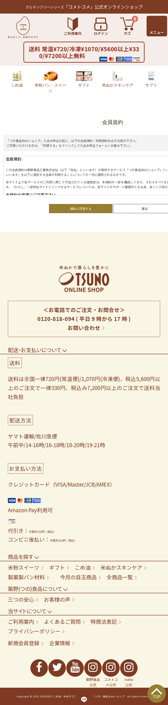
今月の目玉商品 (78, 577)
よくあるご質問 (62, 621)
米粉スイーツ (23, 567)
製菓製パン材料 (26, 577)
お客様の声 (57, 599)
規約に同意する (80, 208)
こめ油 (17, 79)
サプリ (151, 79)
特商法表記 (104, 621)
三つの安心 (21, 599)
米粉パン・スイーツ (50, 82)
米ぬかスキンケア (117, 79)
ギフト (84, 79)
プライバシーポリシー (34, 631)
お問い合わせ (84, 327)
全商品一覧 (120, 577)
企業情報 (59, 643)
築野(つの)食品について (35, 588)
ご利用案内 (21, 621)
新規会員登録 (23, 643)
